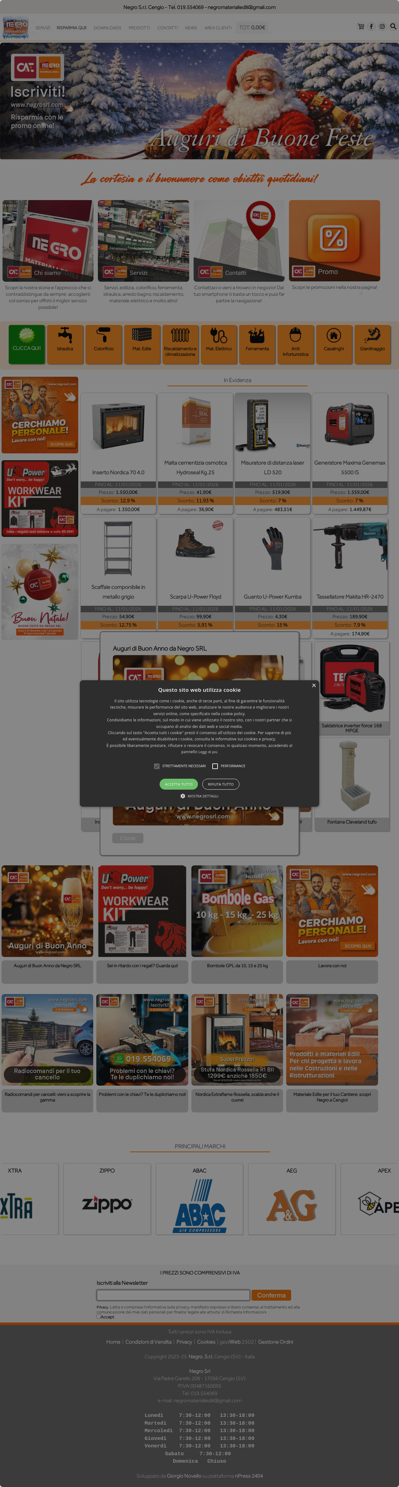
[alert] (199, 743)
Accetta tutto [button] (179, 784)
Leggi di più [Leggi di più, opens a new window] (208, 751)
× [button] (313, 685)
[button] (199, 743)
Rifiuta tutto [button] (220, 784)
